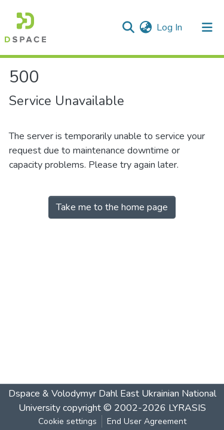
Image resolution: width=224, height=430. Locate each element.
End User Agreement (146, 421)
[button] (145, 27)
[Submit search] (128, 27)
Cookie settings (67, 421)
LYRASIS (187, 407)
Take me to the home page (112, 207)
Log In (170, 27)
